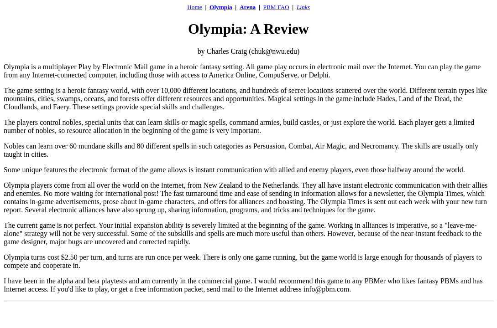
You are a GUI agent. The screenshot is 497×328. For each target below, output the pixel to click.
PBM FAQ (276, 7)
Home (194, 7)
